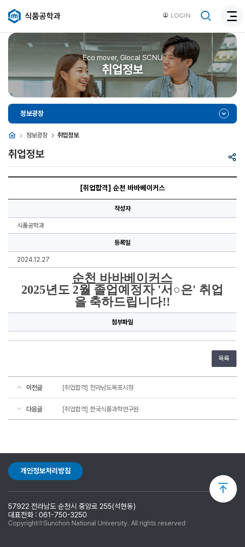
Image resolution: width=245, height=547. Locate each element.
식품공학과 (43, 16)
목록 (223, 358)
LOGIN (177, 15)
